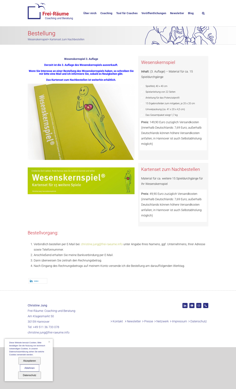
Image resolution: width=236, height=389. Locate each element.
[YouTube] (191, 305)
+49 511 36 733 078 (46, 327)
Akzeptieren (29, 361)
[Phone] (205, 305)
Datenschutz (198, 321)
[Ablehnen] (49, 341)
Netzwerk (162, 321)
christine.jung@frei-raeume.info (102, 244)
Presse (148, 321)
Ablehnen (30, 368)
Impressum (179, 321)
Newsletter (134, 321)
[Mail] (198, 305)
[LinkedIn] (185, 305)
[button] (203, 13)
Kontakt (118, 321)
